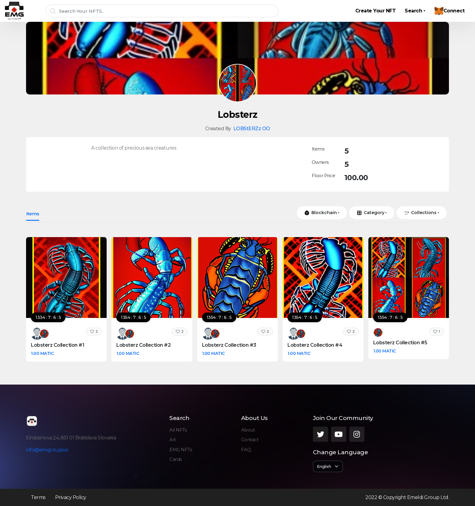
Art (172, 439)
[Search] (162, 11)
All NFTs (178, 430)
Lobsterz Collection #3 (229, 345)
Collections (420, 212)
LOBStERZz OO (251, 128)
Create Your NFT (375, 11)
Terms (38, 497)
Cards (175, 459)
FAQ (246, 449)
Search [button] (413, 11)
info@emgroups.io (47, 450)
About (248, 430)
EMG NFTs (180, 449)
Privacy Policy (70, 497)
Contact (250, 439)
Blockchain (320, 212)
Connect (449, 11)
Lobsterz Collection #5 (400, 343)
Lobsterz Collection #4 (314, 345)
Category (370, 212)
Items (32, 214)
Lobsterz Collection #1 (57, 345)
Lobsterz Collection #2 (143, 345)
